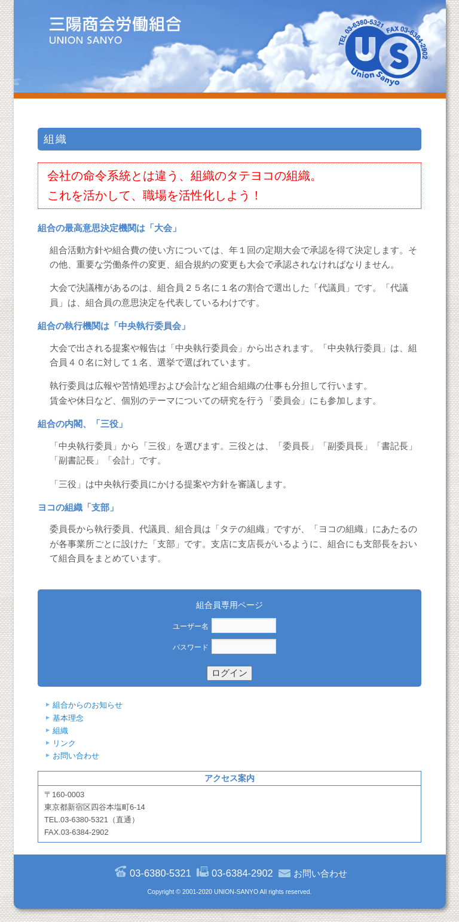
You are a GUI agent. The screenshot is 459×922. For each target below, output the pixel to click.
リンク (64, 743)
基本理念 (68, 718)
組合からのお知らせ (88, 704)
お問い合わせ (76, 755)
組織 (60, 730)
